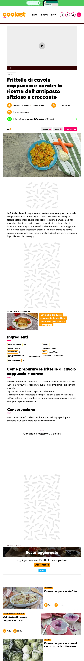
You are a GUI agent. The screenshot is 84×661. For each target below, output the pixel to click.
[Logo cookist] (14, 15)
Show (53, 15)
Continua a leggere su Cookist (41, 433)
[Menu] (79, 14)
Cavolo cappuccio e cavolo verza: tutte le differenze (61, 645)
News (34, 15)
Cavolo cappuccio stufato (60, 591)
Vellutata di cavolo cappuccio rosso (15, 619)
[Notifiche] (67, 14)
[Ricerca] (62, 14)
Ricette (44, 15)
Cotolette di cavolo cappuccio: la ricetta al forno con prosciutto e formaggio (53, 319)
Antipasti (10, 545)
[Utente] (73, 14)
